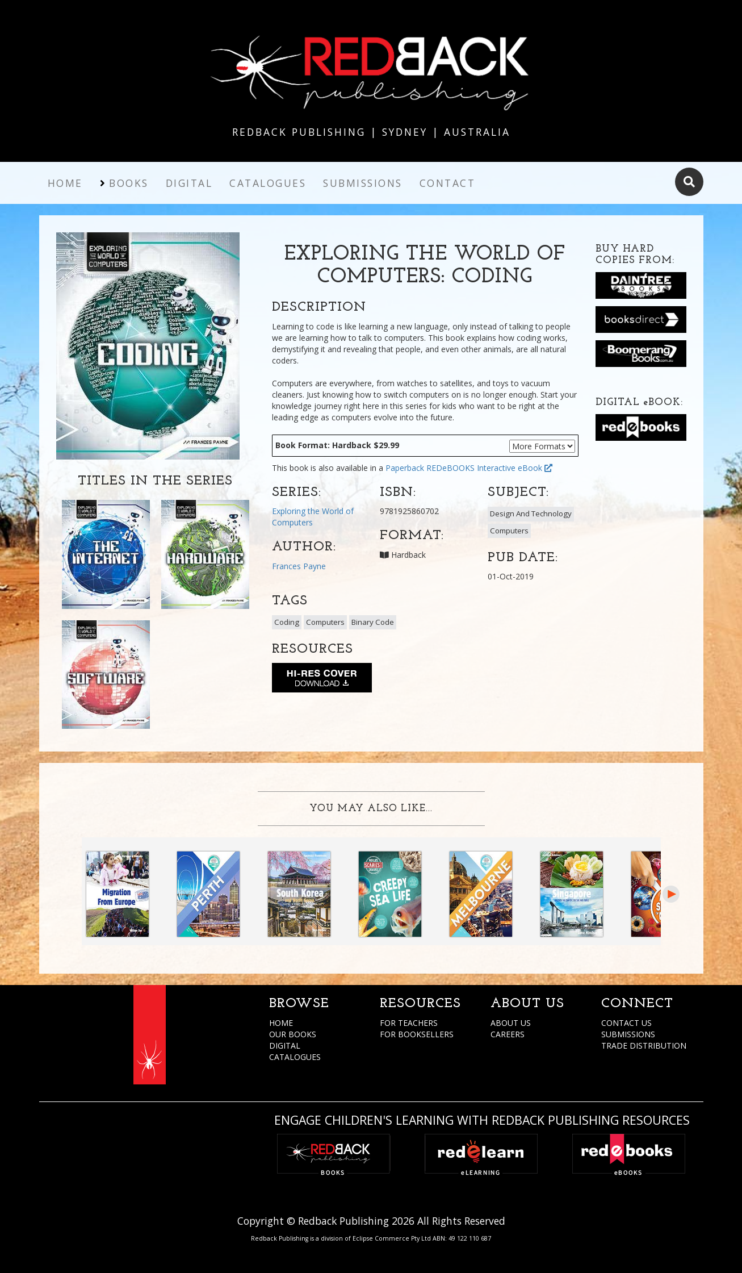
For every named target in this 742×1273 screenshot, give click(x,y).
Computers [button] (509, 530)
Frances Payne (299, 566)
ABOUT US (511, 1022)
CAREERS (508, 1034)
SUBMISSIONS (628, 1034)
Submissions (363, 183)
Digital (189, 183)
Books (129, 183)
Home (65, 183)
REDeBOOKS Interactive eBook (489, 467)
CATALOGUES (295, 1056)
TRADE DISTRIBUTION (643, 1045)
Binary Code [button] (372, 622)
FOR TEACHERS (409, 1022)
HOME (281, 1022)
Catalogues (267, 183)
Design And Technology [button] (531, 513)
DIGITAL (284, 1045)
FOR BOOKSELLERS (417, 1034)
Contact (448, 183)
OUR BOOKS (292, 1034)
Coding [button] (286, 622)
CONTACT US (626, 1022)
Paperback (404, 467)
